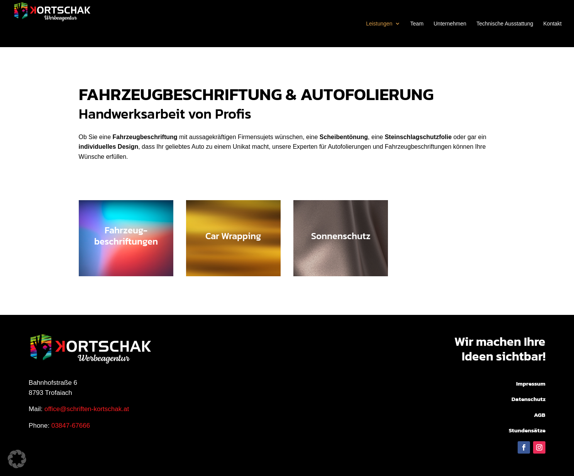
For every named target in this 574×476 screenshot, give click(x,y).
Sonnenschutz (341, 236)
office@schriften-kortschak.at (86, 409)
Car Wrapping (233, 236)
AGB (539, 414)
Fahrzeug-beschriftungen (126, 236)
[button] (17, 459)
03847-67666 (70, 425)
